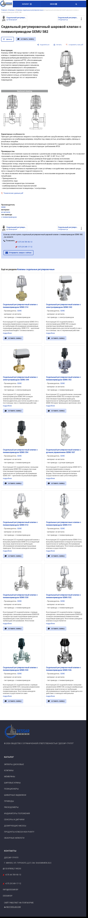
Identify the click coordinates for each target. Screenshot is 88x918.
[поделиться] (43, 45)
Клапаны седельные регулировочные (29, 10)
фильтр (9, 39)
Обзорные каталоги (14, 838)
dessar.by (7, 896)
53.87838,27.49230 (13, 869)
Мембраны (9, 776)
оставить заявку (27, 39)
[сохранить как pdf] (74, 45)
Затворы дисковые (14, 764)
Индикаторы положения (17, 813)
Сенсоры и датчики (14, 819)
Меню (53, 4)
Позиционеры (11, 789)
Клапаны (11, 10)
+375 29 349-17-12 (23, 247)
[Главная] (6, 4)
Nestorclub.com (13, 907)
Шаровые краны (12, 783)
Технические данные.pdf (13, 193)
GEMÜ (3, 207)
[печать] (58, 45)
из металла (5, 212)
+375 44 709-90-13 (23, 242)
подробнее (7, 333)
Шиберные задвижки (15, 795)
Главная (4, 10)
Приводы (9, 801)
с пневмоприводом (9, 217)
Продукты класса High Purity (19, 832)
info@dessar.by (10, 889)
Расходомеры (11, 807)
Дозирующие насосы (15, 826)
